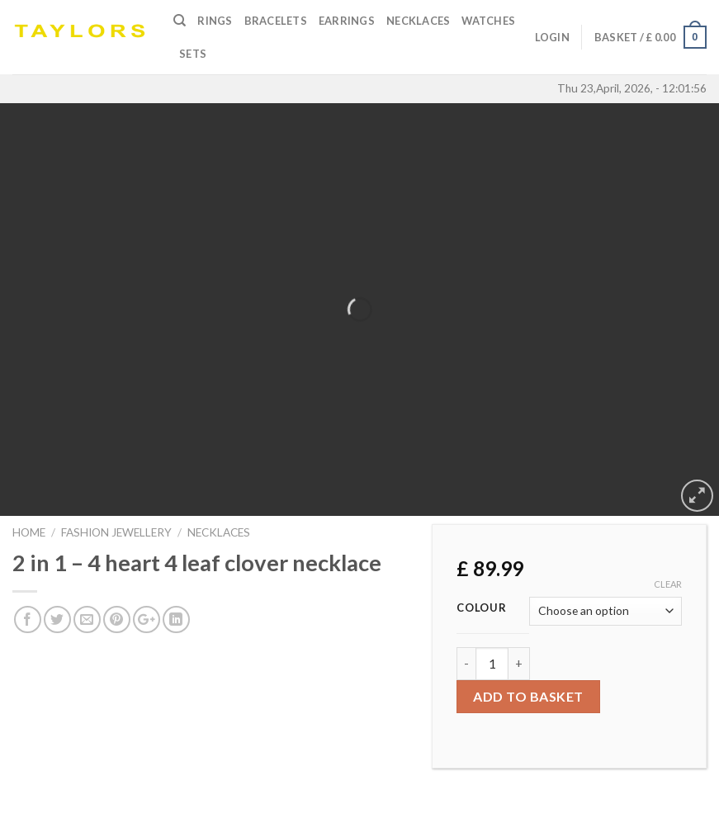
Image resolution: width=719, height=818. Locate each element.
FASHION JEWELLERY (116, 532)
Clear (668, 584)
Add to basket (528, 696)
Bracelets (275, 20)
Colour (481, 608)
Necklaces (418, 20)
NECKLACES (218, 532)
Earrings (347, 20)
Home (28, 532)
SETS (192, 53)
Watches (488, 20)
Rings (214, 20)
